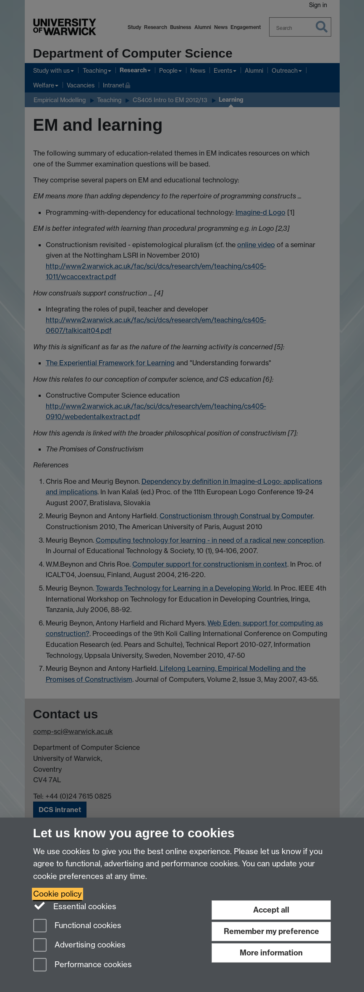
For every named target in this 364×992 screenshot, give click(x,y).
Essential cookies (75, 905)
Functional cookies (77, 926)
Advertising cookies (79, 945)
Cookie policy (57, 894)
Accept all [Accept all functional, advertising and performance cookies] (271, 910)
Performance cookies (82, 965)
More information (271, 953)
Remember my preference (271, 931)
